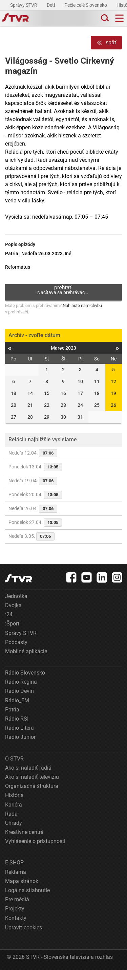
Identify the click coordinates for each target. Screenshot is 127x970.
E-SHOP (14, 862)
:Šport (12, 623)
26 (113, 405)
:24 (9, 614)
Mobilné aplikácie (26, 651)
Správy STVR (24, 5)
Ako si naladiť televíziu (32, 777)
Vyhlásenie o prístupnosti (35, 841)
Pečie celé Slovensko (86, 5)
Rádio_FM (17, 700)
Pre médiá (17, 899)
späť (106, 42)
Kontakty (15, 918)
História (14, 795)
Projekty (14, 908)
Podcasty (16, 642)
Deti (51, 5)
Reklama (15, 872)
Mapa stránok (21, 881)
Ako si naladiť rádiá (28, 768)
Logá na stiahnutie (27, 890)
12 (113, 381)
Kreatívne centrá (24, 832)
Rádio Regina (21, 682)
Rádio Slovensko (25, 672)
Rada (11, 814)
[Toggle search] (104, 18)
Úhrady (13, 823)
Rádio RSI (16, 718)
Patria (12, 709)
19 (113, 393)
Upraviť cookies (23, 927)
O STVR (14, 758)
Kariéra (13, 804)
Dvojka (13, 605)
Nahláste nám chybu (82, 305)
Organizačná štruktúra (31, 786)
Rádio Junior (20, 737)
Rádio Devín (19, 691)
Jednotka (16, 596)
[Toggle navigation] (119, 18)
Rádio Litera (19, 728)
